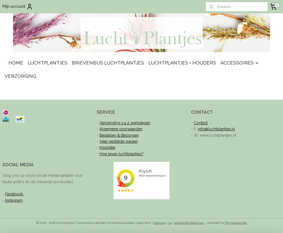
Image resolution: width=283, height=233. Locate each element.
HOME (16, 63)
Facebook (14, 194)
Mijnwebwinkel (236, 223)
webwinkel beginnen (189, 223)
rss (170, 223)
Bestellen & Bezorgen (119, 135)
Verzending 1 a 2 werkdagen (124, 123)
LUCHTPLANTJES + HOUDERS (182, 63)
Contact (201, 123)
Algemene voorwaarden (121, 129)
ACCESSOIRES (240, 63)
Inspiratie (107, 147)
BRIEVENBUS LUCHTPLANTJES (108, 63)
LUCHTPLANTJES (47, 63)
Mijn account (17, 6)
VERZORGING (20, 76)
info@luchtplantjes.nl (216, 129)
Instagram (14, 200)
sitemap (159, 223)
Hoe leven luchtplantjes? (121, 154)
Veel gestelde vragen (118, 141)
